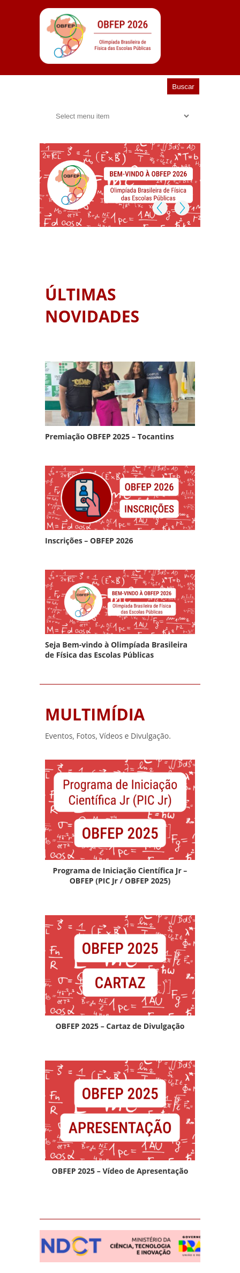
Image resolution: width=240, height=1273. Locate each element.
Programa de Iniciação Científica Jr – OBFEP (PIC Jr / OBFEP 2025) (120, 875)
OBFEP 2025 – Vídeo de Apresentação (120, 1171)
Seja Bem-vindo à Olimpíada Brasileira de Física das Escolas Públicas (116, 649)
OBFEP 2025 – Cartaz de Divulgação (119, 1026)
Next (181, 207)
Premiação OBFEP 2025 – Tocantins (109, 436)
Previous (159, 207)
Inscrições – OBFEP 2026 (89, 540)
